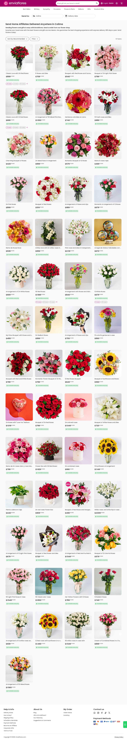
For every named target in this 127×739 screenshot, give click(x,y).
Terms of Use (8, 731)
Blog (35, 713)
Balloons (81, 9)
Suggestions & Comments (42, 720)
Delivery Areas (8, 713)
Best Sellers (26, 9)
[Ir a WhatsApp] (125, 724)
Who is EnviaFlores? (40, 715)
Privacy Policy (119, 737)
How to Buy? (8, 715)
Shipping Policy (8, 718)
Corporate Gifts (9, 728)
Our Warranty (38, 718)
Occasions (57, 9)
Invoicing (66, 715)
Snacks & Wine (99, 9)
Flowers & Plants (69, 9)
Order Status (68, 713)
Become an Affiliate (10, 725)
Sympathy (46, 9)
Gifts (89, 9)
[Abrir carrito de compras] (121, 3)
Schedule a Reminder (11, 720)
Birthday (36, 9)
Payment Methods (10, 723)
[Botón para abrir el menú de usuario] (117, 3)
